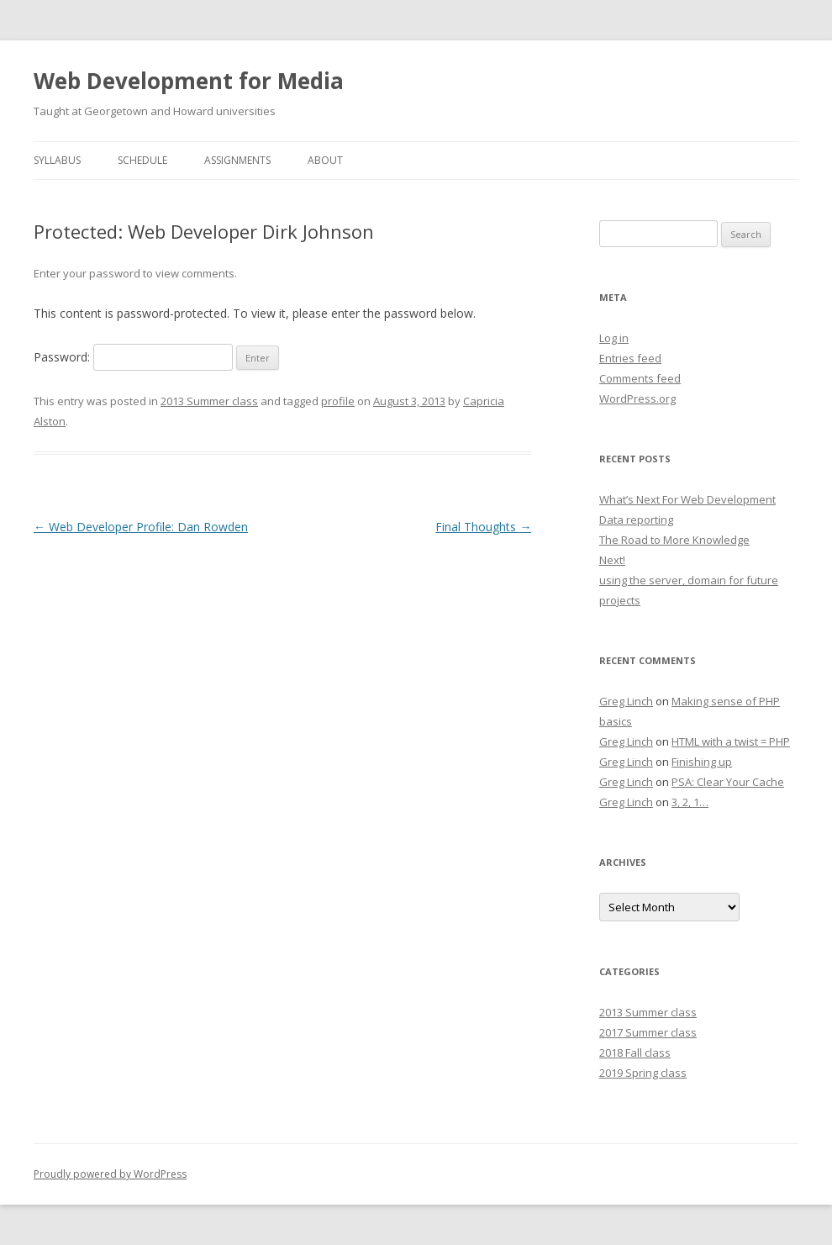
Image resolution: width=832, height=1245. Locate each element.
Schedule (142, 160)
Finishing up (701, 761)
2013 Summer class (209, 401)
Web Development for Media (189, 81)
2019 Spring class (643, 1072)
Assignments (237, 160)
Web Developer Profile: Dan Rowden (141, 527)
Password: (133, 357)
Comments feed (640, 378)
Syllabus (57, 160)
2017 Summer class (648, 1032)
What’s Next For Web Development (687, 499)
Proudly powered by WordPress (110, 1174)
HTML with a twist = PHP (730, 741)
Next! (612, 559)
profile (338, 401)
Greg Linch (626, 701)
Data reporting (636, 519)
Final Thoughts (483, 527)
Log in (614, 338)
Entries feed (630, 358)
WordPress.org (637, 398)
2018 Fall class (635, 1052)
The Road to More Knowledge (674, 539)
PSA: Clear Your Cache (727, 781)
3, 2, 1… (689, 802)
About (325, 160)
